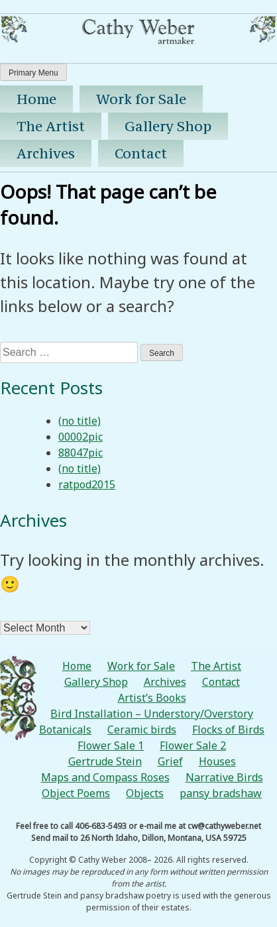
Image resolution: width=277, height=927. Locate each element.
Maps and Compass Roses (105, 777)
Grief (170, 761)
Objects (145, 793)
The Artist (51, 126)
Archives (46, 153)
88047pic (80, 452)
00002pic (80, 436)
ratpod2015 (86, 484)
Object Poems (76, 793)
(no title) (79, 420)
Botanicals (65, 729)
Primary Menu (33, 73)
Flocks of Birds (228, 729)
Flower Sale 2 (193, 745)
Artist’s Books (152, 697)
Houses (217, 761)
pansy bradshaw (221, 793)
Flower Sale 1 (111, 745)
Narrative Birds (224, 777)
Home (36, 99)
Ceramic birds (141, 729)
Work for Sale (141, 99)
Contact (141, 153)
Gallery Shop (168, 126)
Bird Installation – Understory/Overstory (151, 713)
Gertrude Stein (105, 761)
